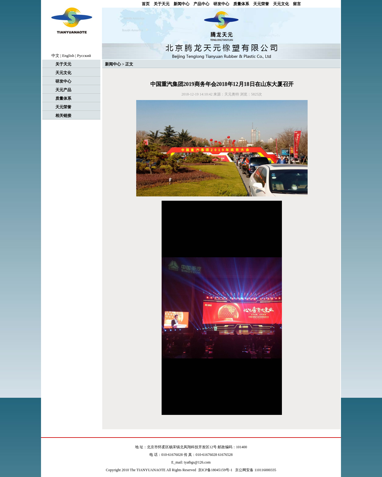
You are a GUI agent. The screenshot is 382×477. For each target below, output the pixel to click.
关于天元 (162, 4)
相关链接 (63, 115)
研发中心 (221, 4)
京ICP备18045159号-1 (215, 470)
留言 (297, 4)
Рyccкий (84, 55)
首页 (146, 4)
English (68, 55)
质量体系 (241, 4)
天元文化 (281, 4)
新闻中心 (181, 4)
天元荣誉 (261, 4)
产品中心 (201, 4)
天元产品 (63, 90)
